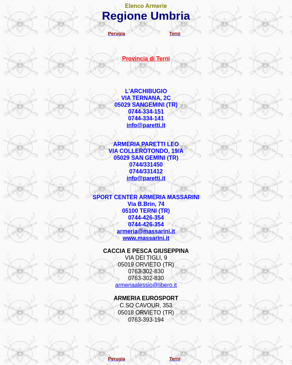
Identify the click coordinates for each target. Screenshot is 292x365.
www (146, 238)
